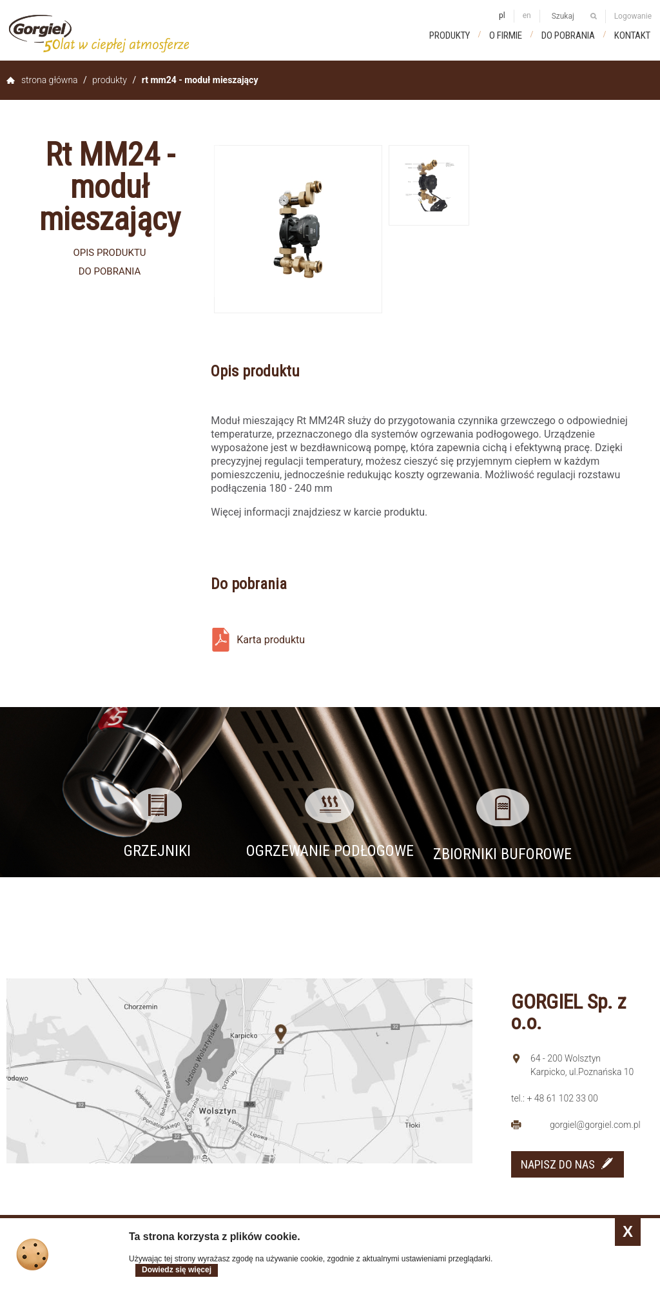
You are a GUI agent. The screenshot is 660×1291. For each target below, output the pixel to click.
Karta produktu (271, 640)
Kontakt (632, 35)
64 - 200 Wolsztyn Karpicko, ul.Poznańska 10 (582, 1065)
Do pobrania (568, 35)
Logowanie (633, 16)
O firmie (505, 35)
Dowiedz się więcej (176, 1269)
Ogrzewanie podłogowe (330, 851)
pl (502, 15)
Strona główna (49, 80)
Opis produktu (109, 252)
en (527, 15)
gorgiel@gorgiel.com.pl (595, 1125)
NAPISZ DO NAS (558, 1164)
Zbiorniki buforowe (502, 854)
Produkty (449, 35)
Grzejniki (157, 851)
